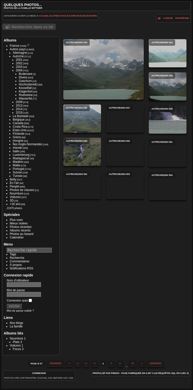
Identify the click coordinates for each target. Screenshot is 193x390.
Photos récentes (21, 227)
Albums (10, 40)
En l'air (14, 183)
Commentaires (19, 261)
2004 (84, 16)
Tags (13, 254)
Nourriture (16, 193)
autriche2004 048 (167, 120)
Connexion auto (19, 300)
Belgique (19, 119)
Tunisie (17, 176)
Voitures (15, 197)
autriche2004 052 (82, 185)
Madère (18, 162)
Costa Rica (20, 126)
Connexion (39, 373)
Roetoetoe (26, 95)
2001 (19, 60)
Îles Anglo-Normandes (27, 144)
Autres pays (58, 16)
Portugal (18, 169)
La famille (16, 326)
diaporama (182, 18)
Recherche (17, 258)
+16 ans (15, 204)
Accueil (44, 16)
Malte (16, 165)
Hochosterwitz (28, 84)
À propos (16, 265)
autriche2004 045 (167, 86)
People (14, 186)
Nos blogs (16, 323)
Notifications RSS (21, 268)
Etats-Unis (20, 130)
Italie (16, 151)
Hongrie (18, 140)
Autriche (74, 16)
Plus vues (16, 220)
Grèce (17, 137)
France (14, 45)
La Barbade (20, 116)
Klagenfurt (26, 91)
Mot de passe (16, 290)
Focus (17, 349)
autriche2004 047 (125, 119)
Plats (16, 342)
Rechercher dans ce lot (32, 27)
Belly (13, 179)
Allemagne (20, 53)
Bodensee (25, 74)
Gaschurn (25, 81)
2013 (19, 105)
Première (55, 363)
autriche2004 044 (167, 53)
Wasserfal (25, 98)
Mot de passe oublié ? (20, 310)
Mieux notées (19, 223)
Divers (93, 16)
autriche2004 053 (125, 185)
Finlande (18, 133)
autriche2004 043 (103, 69)
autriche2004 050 (125, 152)
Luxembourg (21, 155)
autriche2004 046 (82, 119)
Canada (18, 123)
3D (12, 200)
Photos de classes (22, 190)
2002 (19, 63)
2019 (19, 112)
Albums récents (20, 230)
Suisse (17, 172)
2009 (19, 102)
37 (132, 363)
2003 (19, 67)
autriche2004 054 (167, 186)
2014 (19, 109)
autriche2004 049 (82, 152)
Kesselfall (25, 88)
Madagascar (21, 158)
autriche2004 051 (167, 153)
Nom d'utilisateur (18, 280)
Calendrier (17, 237)
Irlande (17, 148)
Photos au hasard (21, 234)
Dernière (155, 363)
